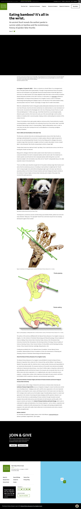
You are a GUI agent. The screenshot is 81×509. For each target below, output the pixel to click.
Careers (15, 482)
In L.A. (59, 1)
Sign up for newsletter (23, 495)
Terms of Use (26, 477)
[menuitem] (9, 1)
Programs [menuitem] (44, 6)
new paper (54, 96)
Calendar (56, 1)
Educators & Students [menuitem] (52, 6)
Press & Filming (16, 477)
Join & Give (67, 1)
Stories (63, 1)
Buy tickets (75, 6)
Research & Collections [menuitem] (64, 6)
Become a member (22, 447)
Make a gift (13, 447)
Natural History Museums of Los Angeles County (31, 506)
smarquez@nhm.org (53, 414)
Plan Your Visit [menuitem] (24, 6)
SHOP (72, 1)
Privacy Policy (27, 479)
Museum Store (6, 479)
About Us (5, 477)
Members (75, 1)
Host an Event (6, 482)
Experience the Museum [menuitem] (34, 6)
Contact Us (15, 479)
